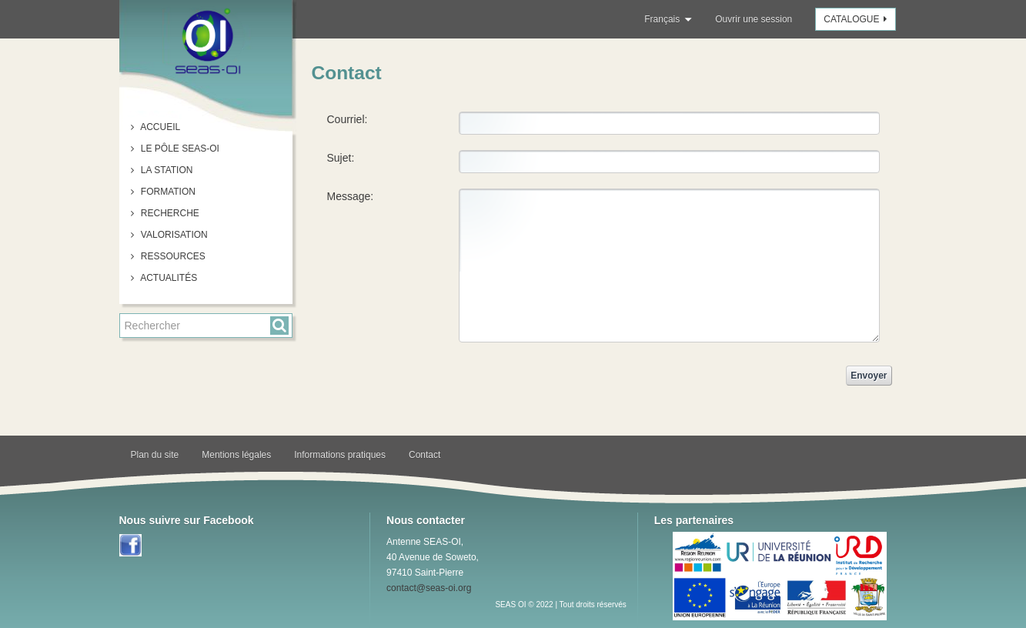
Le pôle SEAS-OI (179, 148)
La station (166, 170)
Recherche (169, 213)
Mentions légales (236, 454)
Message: (350, 196)
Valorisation (173, 234)
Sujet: (341, 158)
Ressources (172, 256)
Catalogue (857, 19)
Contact (424, 454)
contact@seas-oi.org (428, 588)
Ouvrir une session (753, 19)
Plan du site (155, 454)
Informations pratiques (340, 454)
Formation (167, 191)
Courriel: (347, 119)
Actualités (168, 277)
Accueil (160, 127)
